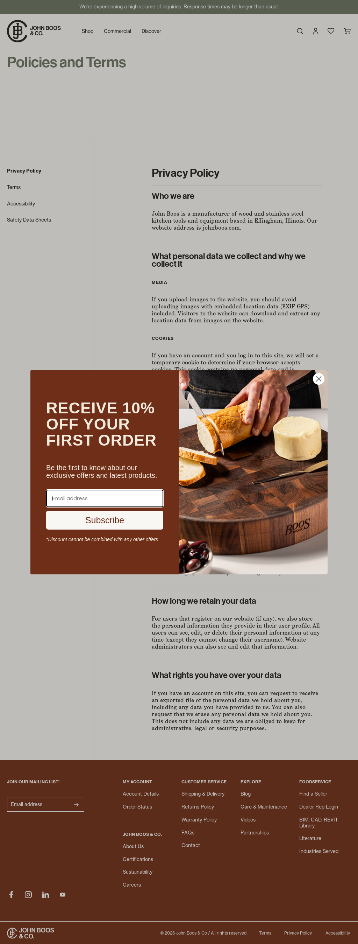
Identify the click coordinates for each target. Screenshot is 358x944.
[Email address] (104, 498)
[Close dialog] (319, 379)
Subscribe (104, 520)
